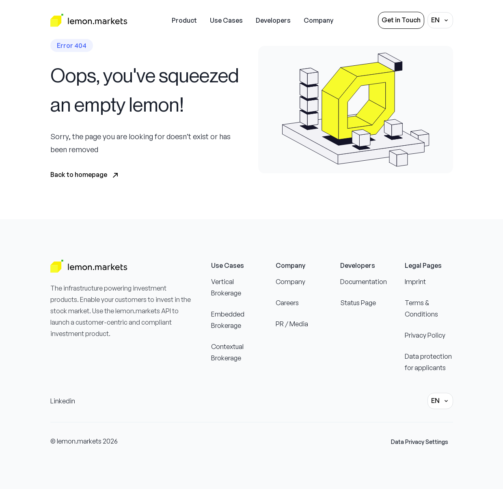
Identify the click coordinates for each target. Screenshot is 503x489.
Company (290, 282)
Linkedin (62, 401)
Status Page (358, 303)
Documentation (363, 282)
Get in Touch (401, 20)
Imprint (415, 282)
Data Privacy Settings (419, 441)
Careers (287, 303)
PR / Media (292, 324)
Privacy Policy (425, 335)
